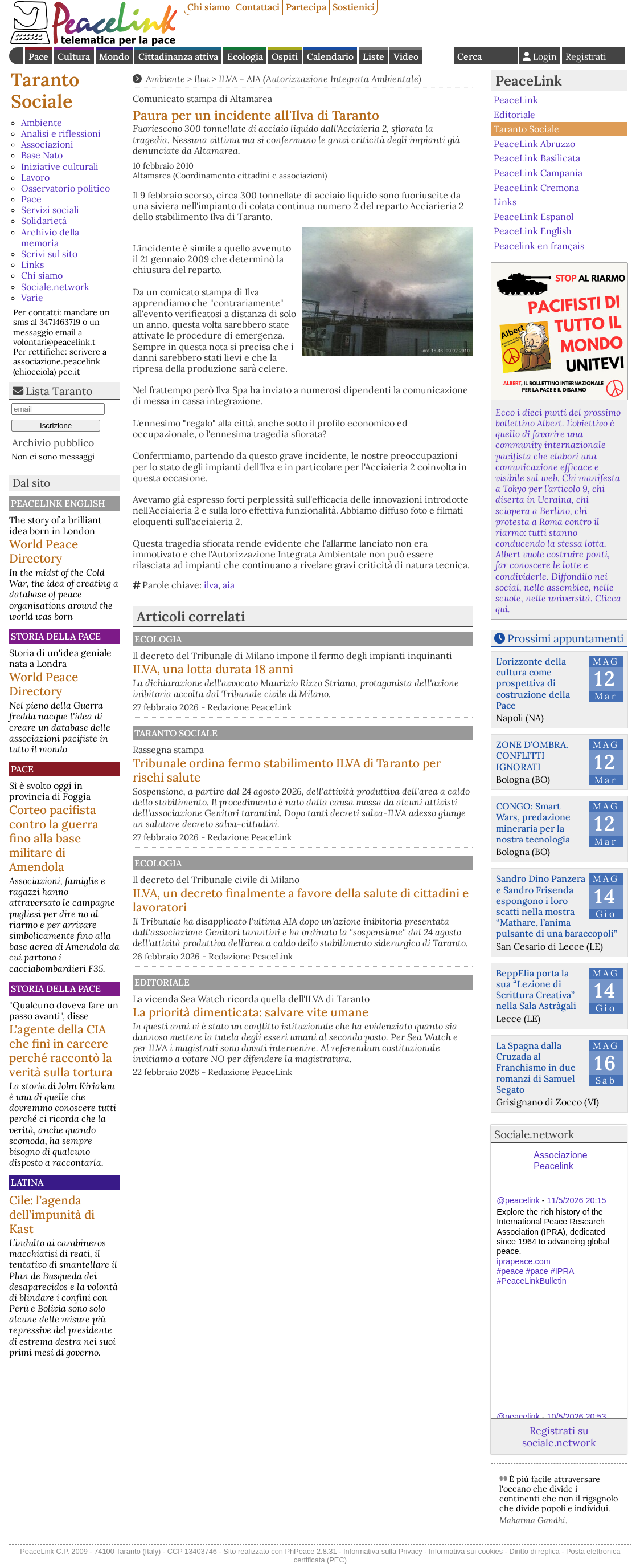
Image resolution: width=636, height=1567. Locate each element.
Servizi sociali (50, 209)
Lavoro (35, 177)
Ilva (202, 78)
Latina (27, 1182)
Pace (38, 56)
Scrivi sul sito (49, 253)
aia (229, 585)
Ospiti (285, 56)
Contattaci (258, 7)
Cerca (469, 56)
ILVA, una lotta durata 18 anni (331, 679)
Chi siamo (208, 7)
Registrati (585, 56)
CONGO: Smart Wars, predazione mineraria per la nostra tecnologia (533, 822)
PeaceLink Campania (538, 172)
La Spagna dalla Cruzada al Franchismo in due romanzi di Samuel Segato (536, 1067)
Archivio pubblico (53, 442)
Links (32, 264)
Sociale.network (55, 286)
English (438, 55)
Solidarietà (44, 220)
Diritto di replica (535, 1551)
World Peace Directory (43, 551)
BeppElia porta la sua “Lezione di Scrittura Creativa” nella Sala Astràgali (536, 989)
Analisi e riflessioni (61, 133)
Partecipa (306, 7)
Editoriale (278, 1026)
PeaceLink (528, 80)
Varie (32, 297)
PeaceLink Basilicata (537, 158)
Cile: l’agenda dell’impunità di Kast (52, 1214)
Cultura (74, 56)
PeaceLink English (58, 503)
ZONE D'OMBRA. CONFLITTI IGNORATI (532, 755)
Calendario (330, 56)
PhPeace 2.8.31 (311, 1551)
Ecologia (245, 56)
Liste (373, 56)
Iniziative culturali (60, 166)
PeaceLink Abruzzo (534, 143)
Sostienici (354, 7)
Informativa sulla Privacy (382, 1551)
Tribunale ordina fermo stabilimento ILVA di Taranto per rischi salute (351, 792)
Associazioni (47, 144)
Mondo (114, 56)
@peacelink (518, 1200)
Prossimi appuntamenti (565, 638)
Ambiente (41, 122)
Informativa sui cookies (466, 1551)
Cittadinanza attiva (178, 56)
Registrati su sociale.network (559, 1436)
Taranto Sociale (45, 90)
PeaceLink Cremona (536, 187)
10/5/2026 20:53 (576, 1416)
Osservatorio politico (65, 188)
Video (405, 56)
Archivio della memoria (50, 237)
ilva (211, 585)
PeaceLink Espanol (533, 216)
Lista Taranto (59, 391)
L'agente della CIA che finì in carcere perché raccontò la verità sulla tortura (61, 1050)
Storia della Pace (56, 636)
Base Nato (42, 155)
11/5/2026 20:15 (576, 1200)
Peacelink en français (539, 245)
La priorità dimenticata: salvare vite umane (348, 1074)
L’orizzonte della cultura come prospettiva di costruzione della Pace (533, 683)
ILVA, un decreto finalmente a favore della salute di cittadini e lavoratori (350, 932)
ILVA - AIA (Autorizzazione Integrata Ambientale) (320, 78)
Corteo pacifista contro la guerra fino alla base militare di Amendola (54, 838)
